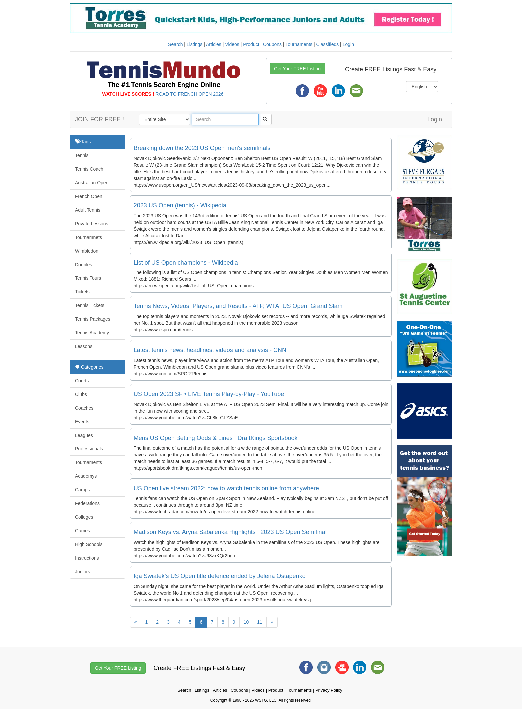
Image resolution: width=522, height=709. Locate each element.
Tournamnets (88, 237)
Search (175, 44)
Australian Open (91, 182)
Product (251, 44)
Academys (86, 476)
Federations (87, 503)
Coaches (84, 408)
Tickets (82, 291)
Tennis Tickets (89, 305)
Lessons (83, 346)
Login (348, 44)
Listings (194, 44)
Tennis (81, 155)
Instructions (87, 558)
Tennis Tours (88, 278)
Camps (82, 489)
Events (82, 421)
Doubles (83, 264)
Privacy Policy (328, 690)
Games (82, 530)
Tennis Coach (89, 169)
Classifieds (327, 44)
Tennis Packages (92, 319)
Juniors (82, 571)
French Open (88, 196)
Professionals (89, 448)
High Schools (89, 544)
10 (246, 622)
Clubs (81, 394)
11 (259, 622)
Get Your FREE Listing (297, 68)
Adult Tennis (87, 210)
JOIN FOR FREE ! (99, 119)
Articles (213, 44)
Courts (82, 380)
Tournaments (298, 44)
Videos (232, 44)
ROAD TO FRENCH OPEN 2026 (189, 94)
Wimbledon (86, 251)
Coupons (272, 44)
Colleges (84, 517)
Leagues (84, 435)
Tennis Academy (92, 332)
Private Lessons (91, 223)
